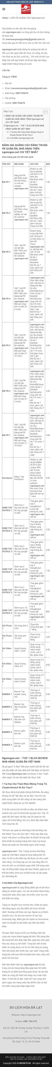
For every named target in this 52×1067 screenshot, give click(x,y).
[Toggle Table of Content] (44, 111)
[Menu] (3, 9)
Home (5, 18)
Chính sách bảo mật (36, 1057)
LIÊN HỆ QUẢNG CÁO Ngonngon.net (26, 1059)
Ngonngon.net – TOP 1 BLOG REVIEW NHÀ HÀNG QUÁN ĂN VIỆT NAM (25, 127)
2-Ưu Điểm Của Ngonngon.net (22, 138)
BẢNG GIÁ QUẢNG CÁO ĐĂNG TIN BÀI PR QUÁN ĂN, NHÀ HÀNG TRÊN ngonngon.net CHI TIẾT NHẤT (25, 119)
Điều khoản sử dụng (15, 1057)
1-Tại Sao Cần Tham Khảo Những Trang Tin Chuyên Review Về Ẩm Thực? (27, 133)
